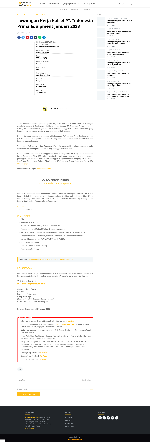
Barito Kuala (125, 92)
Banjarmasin (110, 39)
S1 (20, 369)
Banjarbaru (110, 18)
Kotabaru (114, 81)
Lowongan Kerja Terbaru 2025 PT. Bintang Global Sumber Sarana (119, 95)
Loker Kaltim (74, 9)
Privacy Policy (69, 423)
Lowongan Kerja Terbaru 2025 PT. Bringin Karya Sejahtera (119, 53)
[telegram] (100, 417)
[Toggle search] (131, 4)
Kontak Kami (69, 417)
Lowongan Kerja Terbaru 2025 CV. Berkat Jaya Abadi (119, 32)
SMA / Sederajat (123, 18)
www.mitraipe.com (43, 168)
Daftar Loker (69, 426)
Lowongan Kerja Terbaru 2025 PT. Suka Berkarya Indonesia (119, 43)
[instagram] (123, 4)
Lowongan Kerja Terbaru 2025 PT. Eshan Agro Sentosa (119, 85)
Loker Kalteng (85, 9)
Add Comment (28, 394)
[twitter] (108, 417)
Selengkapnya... (23, 163)
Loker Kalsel (64, 9)
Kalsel (116, 18)
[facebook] (119, 4)
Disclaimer (68, 420)
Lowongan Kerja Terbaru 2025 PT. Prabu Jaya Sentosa (119, 64)
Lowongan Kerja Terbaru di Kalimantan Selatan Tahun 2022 (52, 259)
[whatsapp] (116, 417)
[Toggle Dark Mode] (127, 3)
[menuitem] (42, 4)
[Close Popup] (2, 440)
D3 (116, 39)
